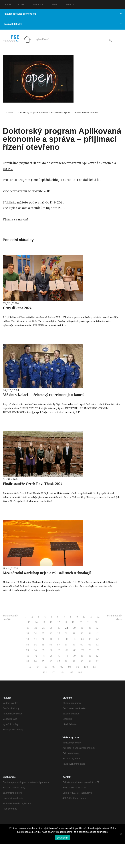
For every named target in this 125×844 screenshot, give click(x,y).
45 (43, 639)
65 (43, 650)
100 (86, 666)
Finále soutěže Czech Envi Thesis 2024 (32, 484)
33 (27, 633)
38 (66, 633)
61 (89, 644)
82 (97, 655)
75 (43, 655)
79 (74, 655)
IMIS (54, 4)
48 (67, 639)
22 (96, 622)
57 (58, 644)
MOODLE (38, 4)
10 (84, 616)
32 (97, 627)
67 (59, 650)
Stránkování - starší (114, 617)
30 (82, 627)
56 (50, 644)
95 (46, 666)
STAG (21, 4)
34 (35, 633)
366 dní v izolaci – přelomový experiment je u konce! (43, 395)
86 (50, 661)
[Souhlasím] (120, 834)
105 (71, 672)
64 (35, 650)
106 (80, 672)
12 (98, 616)
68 (67, 650)
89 (74, 661)
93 (30, 666)
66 (51, 650)
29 (74, 627)
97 (61, 666)
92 (97, 661)
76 (51, 655)
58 (66, 644)
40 (81, 633)
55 (43, 644)
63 (27, 650)
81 (90, 655)
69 (74, 650)
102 (45, 672)
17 (58, 622)
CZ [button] (8, 4)
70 (82, 650)
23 (28, 627)
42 (97, 633)
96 (53, 666)
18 (66, 622)
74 (35, 655)
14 (36, 622)
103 (53, 672)
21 (88, 622)
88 (66, 661)
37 (58, 633)
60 (81, 644)
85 (43, 661)
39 (74, 633)
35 (43, 633)
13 (29, 622)
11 (91, 616)
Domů (9, 112)
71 (90, 650)
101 (94, 666)
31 (90, 627)
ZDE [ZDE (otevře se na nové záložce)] (47, 191)
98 (69, 666)
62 (97, 644)
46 (51, 639)
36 (50, 633)
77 (59, 655)
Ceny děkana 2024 (17, 308)
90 (81, 661)
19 (73, 622)
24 (35, 627)
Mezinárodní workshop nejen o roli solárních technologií (47, 573)
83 (27, 661)
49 (74, 639)
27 (59, 627)
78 (66, 655)
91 (89, 661)
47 (59, 639)
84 (35, 661)
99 (77, 666)
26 (51, 627)
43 (27, 639)
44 (35, 639)
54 (35, 644)
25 (43, 627)
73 (28, 655)
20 (81, 622)
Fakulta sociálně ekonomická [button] (63, 13)
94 (38, 666)
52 (97, 639)
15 (44, 622)
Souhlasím (62, 837)
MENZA (70, 4)
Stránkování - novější (10, 617)
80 (82, 655)
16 (51, 622)
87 (58, 661)
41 (89, 633)
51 (90, 639)
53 (27, 644)
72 (97, 650)
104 (62, 672)
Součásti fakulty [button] (63, 24)
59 (74, 644)
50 (82, 639)
